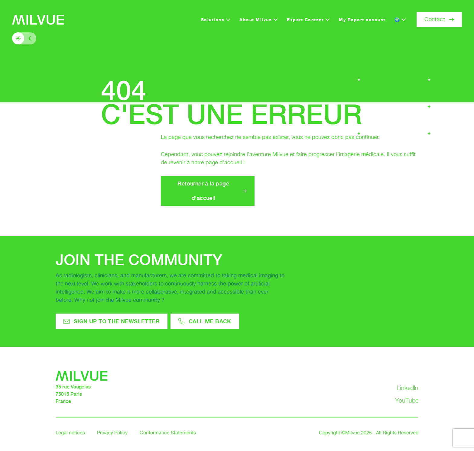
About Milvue (255, 19)
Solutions (213, 19)
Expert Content (305, 19)
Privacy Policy (112, 433)
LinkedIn (407, 387)
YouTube (406, 400)
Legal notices (70, 433)
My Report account (362, 19)
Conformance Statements (168, 433)
